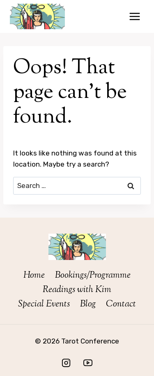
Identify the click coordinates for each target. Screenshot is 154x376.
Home (34, 275)
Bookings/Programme (93, 275)
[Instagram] (66, 363)
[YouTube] (88, 363)
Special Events (44, 304)
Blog (88, 304)
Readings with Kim (77, 290)
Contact (121, 304)
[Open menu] (134, 16)
